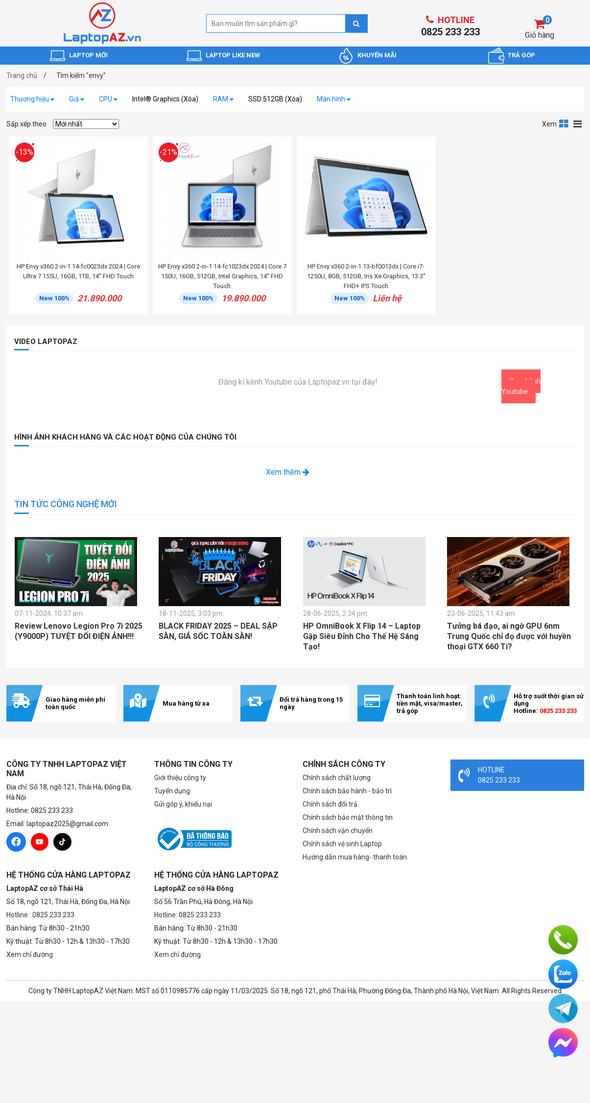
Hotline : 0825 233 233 (40, 915)
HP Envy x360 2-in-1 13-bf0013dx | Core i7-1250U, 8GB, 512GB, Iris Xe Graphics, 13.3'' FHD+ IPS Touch (366, 276)
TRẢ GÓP (521, 55)
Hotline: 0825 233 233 (187, 915)
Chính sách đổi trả (330, 804)
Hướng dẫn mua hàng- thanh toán (355, 857)
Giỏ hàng (539, 35)
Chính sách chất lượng (337, 778)
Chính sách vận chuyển (338, 830)
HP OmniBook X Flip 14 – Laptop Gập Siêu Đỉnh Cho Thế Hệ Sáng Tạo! (362, 636)
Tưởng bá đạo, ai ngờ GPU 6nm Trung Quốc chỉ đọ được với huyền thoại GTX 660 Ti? (509, 636)
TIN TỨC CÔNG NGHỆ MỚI (65, 504)
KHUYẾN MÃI (377, 55)
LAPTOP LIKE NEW (233, 55)
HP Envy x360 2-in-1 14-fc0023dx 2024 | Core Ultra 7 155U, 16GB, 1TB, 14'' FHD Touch (78, 271)
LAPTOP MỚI (88, 55)
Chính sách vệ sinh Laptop (342, 844)
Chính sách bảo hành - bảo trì (347, 791)
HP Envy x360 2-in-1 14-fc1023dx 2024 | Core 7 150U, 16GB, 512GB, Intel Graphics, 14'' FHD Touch (222, 276)
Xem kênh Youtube (521, 386)
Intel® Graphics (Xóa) (165, 99)
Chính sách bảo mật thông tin (348, 817)
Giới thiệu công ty (180, 778)
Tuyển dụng (172, 791)
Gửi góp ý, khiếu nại (183, 804)
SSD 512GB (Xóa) (275, 99)
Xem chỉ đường (29, 954)
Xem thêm (287, 472)
